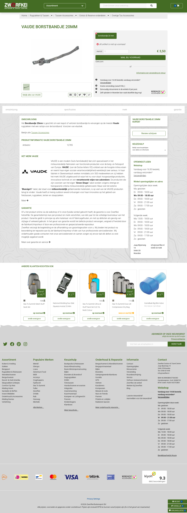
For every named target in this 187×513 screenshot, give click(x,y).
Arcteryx (36, 377)
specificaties (70, 109)
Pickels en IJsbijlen (102, 399)
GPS (97, 380)
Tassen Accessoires (40, 132)
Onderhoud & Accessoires (12, 396)
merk (124, 109)
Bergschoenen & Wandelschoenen (109, 364)
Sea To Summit (39, 385)
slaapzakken (57, 195)
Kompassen (100, 388)
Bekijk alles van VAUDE (32, 95)
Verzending (131, 372)
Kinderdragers (70, 402)
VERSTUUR (176, 344)
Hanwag (36, 399)
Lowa (35, 369)
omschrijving (11, 109)
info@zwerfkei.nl (157, 245)
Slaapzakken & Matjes (11, 383)
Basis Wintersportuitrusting (75, 369)
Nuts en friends (101, 394)
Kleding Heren (7, 388)
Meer (24, 200)
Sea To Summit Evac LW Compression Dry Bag (121, 305)
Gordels (98, 377)
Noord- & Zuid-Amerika (11, 380)
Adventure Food (39, 372)
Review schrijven (149, 133)
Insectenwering (70, 391)
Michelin (36, 402)
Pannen (98, 396)
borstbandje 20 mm (104, 35)
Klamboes (68, 405)
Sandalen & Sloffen (9, 391)
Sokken (5, 366)
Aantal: (99, 51)
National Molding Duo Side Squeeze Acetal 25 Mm (63, 304)
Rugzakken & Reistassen (12, 372)
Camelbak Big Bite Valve (154, 305)
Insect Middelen (8, 394)
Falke (35, 388)
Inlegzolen (68, 388)
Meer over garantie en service (35, 242)
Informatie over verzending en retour (151, 73)
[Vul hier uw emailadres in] (147, 344)
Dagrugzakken (70, 377)
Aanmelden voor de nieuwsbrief (139, 398)
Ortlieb (35, 394)
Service (129, 377)
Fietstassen (69, 383)
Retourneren (132, 369)
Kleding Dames (8, 399)
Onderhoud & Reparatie (108, 359)
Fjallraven (37, 383)
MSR (35, 375)
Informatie (133, 359)
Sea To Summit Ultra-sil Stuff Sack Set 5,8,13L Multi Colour (92, 307)
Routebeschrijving (134, 375)
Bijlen (66, 372)
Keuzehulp (70, 359)
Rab (34, 396)
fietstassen (26, 195)
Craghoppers (38, 380)
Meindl (35, 364)
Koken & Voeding (9, 364)
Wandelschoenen (9, 375)
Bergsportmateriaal (103, 366)
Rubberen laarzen (102, 402)
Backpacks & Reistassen (74, 364)
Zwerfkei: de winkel (134, 383)
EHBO (66, 380)
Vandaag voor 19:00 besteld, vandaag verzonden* (169, 394)
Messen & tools (101, 391)
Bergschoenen (8, 377)
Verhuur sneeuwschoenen (137, 380)
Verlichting (6, 402)
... (50, 15)
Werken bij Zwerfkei (134, 385)
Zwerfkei (36, 391)
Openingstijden (133, 366)
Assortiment (64, 5)
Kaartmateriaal (70, 394)
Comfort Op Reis (8, 385)
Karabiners (99, 385)
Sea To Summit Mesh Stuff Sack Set (34, 305)
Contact (130, 364)
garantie (177, 109)
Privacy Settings (93, 499)
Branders (99, 372)
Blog (128, 388)
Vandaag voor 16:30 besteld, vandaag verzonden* (147, 172)
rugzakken (37, 195)
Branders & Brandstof (73, 375)
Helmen (98, 383)
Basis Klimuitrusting (72, 366)
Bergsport (6, 369)
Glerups (36, 366)
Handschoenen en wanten (74, 385)
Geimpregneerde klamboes (106, 375)
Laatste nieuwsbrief (135, 396)
